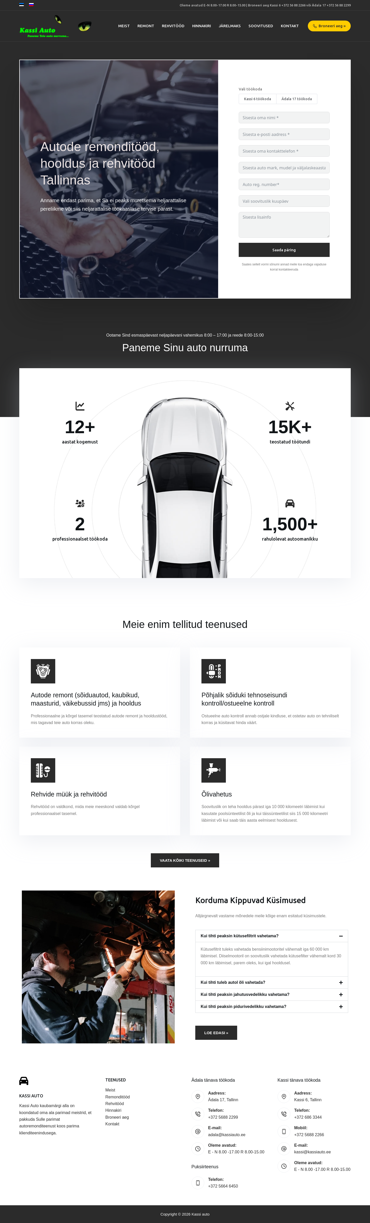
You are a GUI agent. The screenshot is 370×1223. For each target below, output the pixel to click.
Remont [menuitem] (145, 26)
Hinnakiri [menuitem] (201, 26)
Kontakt (112, 1124)
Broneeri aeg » (329, 26)
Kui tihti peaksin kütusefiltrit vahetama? (240, 936)
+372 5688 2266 (309, 1135)
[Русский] (31, 4)
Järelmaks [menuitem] (230, 26)
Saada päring (284, 250)
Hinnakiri (113, 1110)
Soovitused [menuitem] (260, 26)
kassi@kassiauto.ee (312, 1152)
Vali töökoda (250, 89)
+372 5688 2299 (223, 1117)
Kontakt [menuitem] (290, 26)
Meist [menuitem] (124, 26)
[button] (272, 936)
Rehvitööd (114, 1103)
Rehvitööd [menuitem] (173, 26)
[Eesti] (21, 4)
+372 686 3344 (308, 1117)
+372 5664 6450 (223, 1186)
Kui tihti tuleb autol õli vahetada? (233, 982)
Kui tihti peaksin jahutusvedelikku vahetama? (245, 994)
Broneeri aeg (117, 1117)
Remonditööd (117, 1097)
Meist (110, 1090)
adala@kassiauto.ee (226, 1135)
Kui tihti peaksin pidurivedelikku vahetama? (243, 1006)
